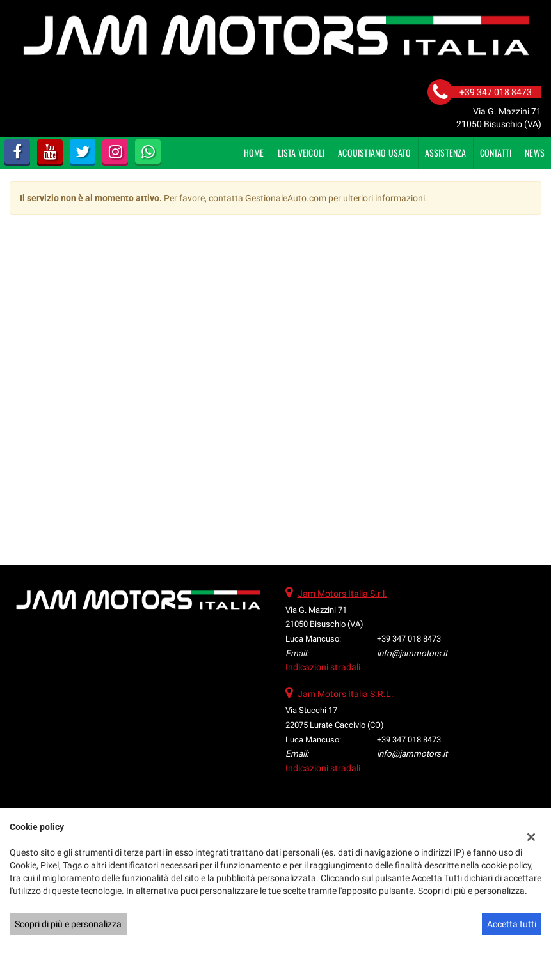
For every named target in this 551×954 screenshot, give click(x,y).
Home (254, 152)
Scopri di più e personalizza (68, 924)
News (535, 152)
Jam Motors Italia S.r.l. (342, 594)
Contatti (496, 152)
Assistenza (446, 152)
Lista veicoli (301, 152)
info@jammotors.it (412, 653)
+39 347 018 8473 (409, 638)
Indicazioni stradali (322, 667)
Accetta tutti (511, 924)
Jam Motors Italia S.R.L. (346, 694)
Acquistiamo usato (374, 152)
